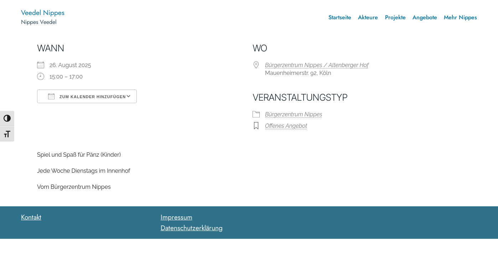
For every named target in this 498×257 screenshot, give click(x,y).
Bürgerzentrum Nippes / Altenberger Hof (317, 65)
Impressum (176, 217)
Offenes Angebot (286, 125)
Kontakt (31, 217)
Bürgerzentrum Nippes (293, 114)
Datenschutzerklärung (192, 228)
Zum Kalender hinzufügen (87, 96)
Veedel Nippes (42, 12)
